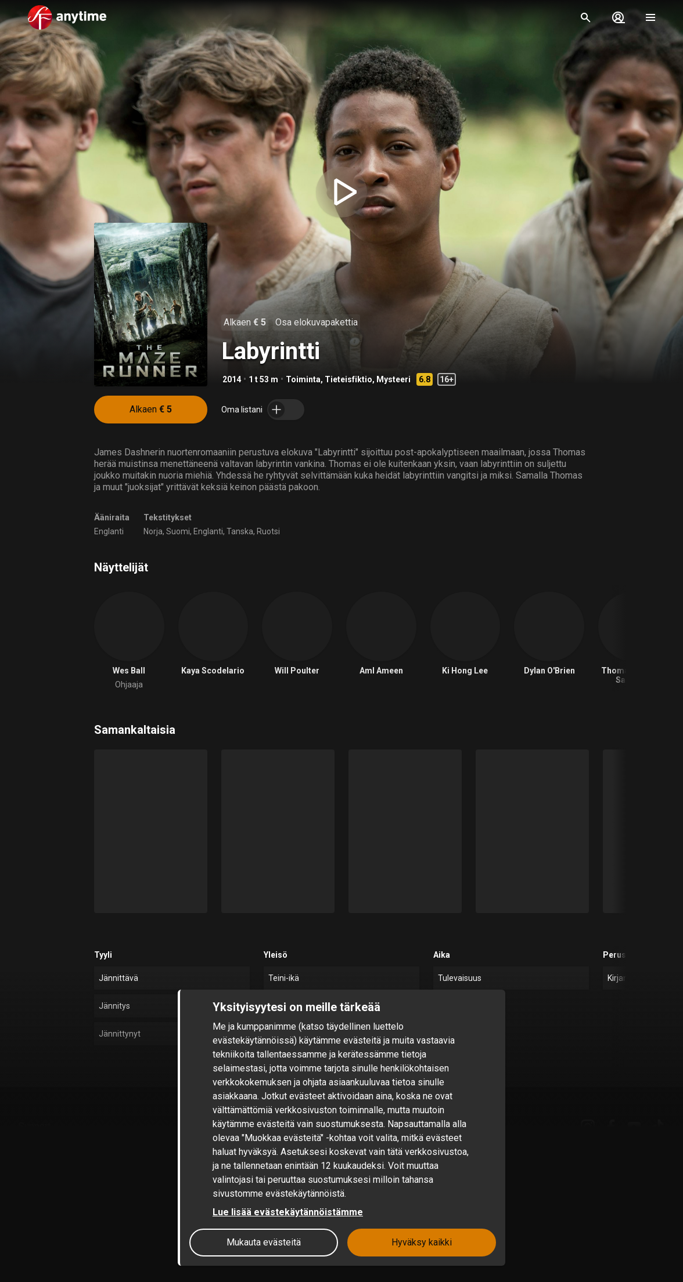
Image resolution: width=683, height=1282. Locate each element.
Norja (153, 531)
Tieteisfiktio (348, 379)
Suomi (178, 531)
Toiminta (303, 379)
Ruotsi (268, 531)
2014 (231, 379)
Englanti (109, 531)
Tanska (240, 531)
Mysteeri (393, 379)
